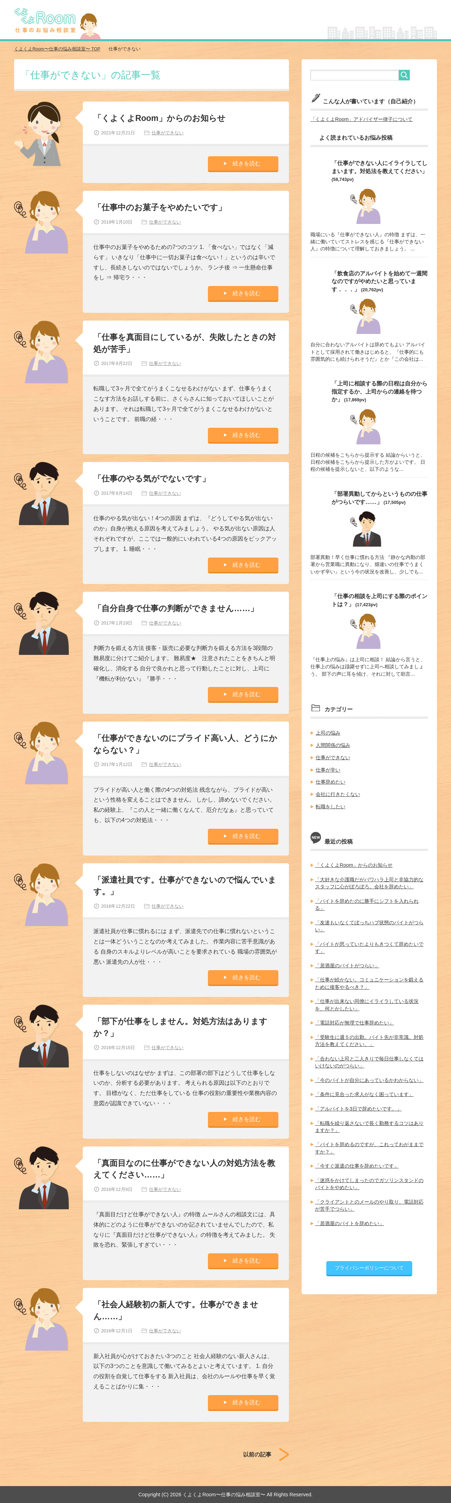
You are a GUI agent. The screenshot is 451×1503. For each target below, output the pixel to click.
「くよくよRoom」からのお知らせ (162, 117)
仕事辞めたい (330, 780)
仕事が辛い (328, 768)
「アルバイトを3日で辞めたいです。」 (358, 1105)
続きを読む (247, 163)
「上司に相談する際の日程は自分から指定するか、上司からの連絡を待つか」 (379, 391)
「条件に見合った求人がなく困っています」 (364, 1091)
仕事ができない (167, 132)
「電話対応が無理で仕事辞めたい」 (354, 1019)
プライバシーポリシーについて (369, 1263)
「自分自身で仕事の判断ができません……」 (179, 608)
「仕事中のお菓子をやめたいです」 (162, 207)
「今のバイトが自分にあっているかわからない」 (369, 1076)
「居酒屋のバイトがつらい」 (347, 963)
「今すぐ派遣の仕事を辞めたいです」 (357, 1161)
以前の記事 (257, 1454)
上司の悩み (328, 731)
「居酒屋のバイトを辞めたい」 (349, 1219)
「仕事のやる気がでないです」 (154, 478)
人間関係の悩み (333, 744)
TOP (57, 48)
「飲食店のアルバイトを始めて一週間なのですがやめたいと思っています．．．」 (379, 281)
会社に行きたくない (338, 792)
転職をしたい (330, 805)
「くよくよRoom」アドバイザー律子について (361, 119)
